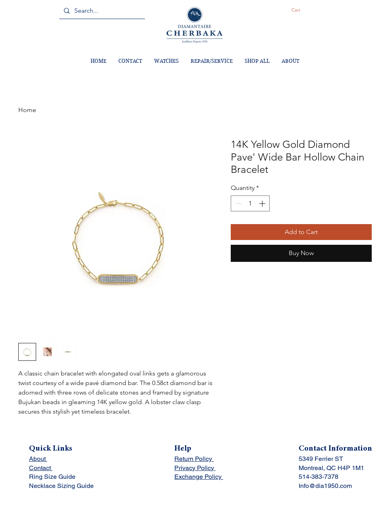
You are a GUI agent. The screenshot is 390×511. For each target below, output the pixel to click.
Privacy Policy (195, 468)
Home (27, 110)
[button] (302, 10)
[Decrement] (237, 203)
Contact (40, 468)
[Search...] (101, 11)
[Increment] (262, 203)
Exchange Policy (198, 476)
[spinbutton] (250, 203)
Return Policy (194, 459)
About (38, 459)
